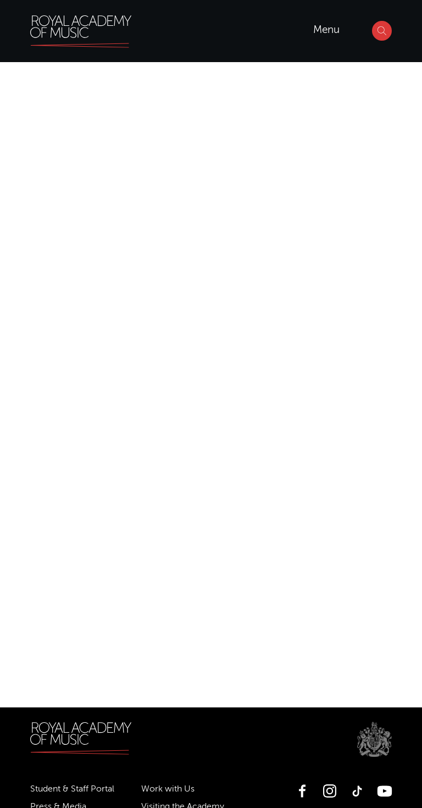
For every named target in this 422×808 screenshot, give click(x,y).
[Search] (382, 31)
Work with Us (168, 789)
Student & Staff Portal (72, 789)
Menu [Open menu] (326, 29)
